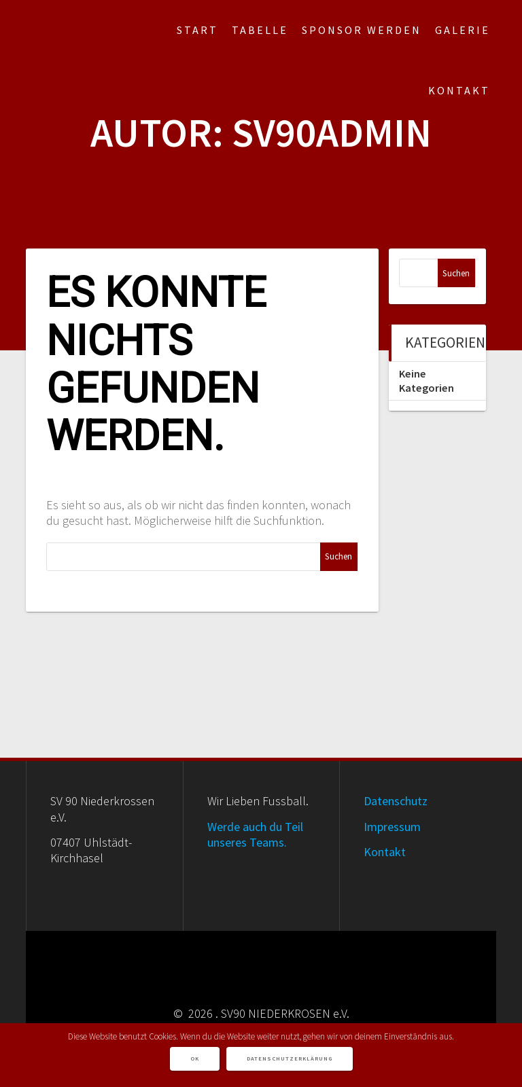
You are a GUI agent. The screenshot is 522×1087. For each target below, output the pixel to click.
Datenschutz (396, 801)
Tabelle (260, 30)
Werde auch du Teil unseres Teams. (255, 834)
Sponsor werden (361, 30)
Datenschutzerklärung (289, 1058)
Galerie (462, 30)
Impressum (392, 826)
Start (197, 30)
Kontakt (459, 90)
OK (194, 1058)
